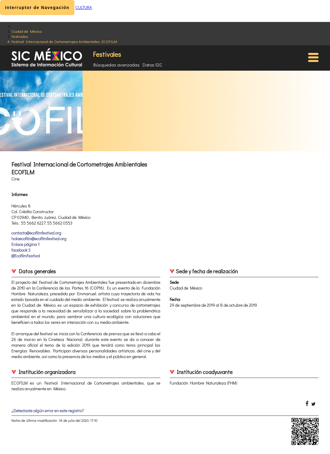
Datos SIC (152, 65)
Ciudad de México (26, 31)
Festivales (19, 36)
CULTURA (83, 7)
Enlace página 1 (25, 244)
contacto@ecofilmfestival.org (36, 233)
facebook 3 (20, 250)
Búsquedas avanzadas (116, 65)
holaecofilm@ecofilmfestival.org (38, 238)
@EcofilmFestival (25, 256)
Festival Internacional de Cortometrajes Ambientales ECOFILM (64, 41)
